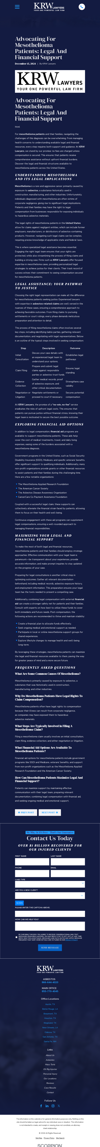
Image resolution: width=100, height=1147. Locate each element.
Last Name (56, 856)
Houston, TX (50, 1018)
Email (53, 868)
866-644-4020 (50, 982)
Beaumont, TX (50, 1013)
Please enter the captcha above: (32, 908)
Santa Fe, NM (50, 1041)
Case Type (20, 880)
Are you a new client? (26, 890)
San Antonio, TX (50, 1036)
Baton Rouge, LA (50, 1009)
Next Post (50, 812)
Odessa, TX (50, 1032)
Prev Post (26, 812)
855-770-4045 (50, 991)
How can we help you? (27, 919)
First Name (20, 856)
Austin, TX (50, 1004)
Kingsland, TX (50, 1022)
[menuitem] (39, 1138)
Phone (18, 868)
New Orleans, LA (50, 1027)
